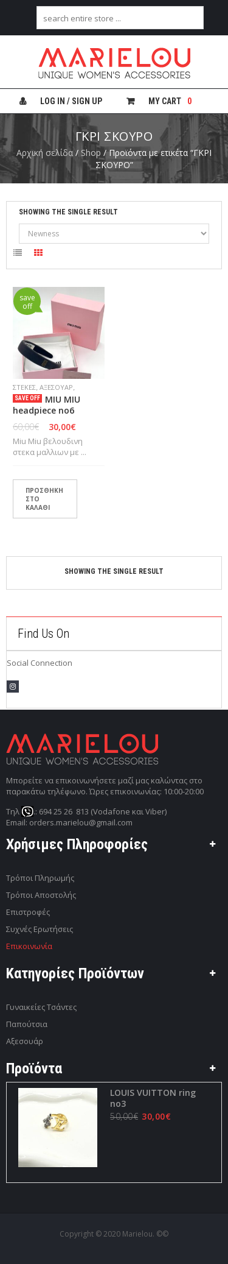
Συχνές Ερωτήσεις (39, 928)
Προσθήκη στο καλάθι (44, 499)
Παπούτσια (26, 1024)
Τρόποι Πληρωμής (40, 877)
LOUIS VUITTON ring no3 (152, 1098)
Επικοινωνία (29, 946)
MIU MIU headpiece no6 (46, 405)
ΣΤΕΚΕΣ (24, 387)
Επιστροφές (28, 911)
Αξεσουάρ (56, 387)
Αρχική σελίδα (44, 152)
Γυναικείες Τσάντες (41, 1006)
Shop (91, 152)
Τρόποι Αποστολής (41, 894)
